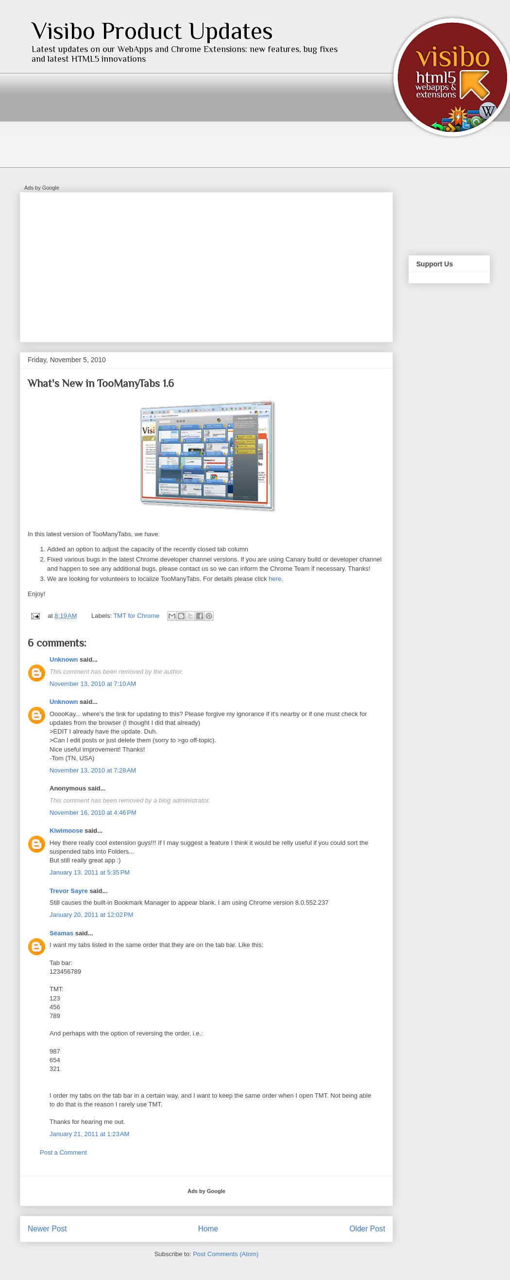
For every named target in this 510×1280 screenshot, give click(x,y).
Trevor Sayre (69, 890)
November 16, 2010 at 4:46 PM (93, 812)
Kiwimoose (66, 830)
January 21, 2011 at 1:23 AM (89, 1134)
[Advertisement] (144, 264)
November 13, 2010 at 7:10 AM (93, 683)
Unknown (64, 659)
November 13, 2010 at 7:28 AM (93, 770)
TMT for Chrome (136, 615)
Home (208, 1229)
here (275, 578)
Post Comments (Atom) (225, 1254)
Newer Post (47, 1229)
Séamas (61, 933)
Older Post (367, 1229)
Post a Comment (63, 1152)
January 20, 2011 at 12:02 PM (91, 914)
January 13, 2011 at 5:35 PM (90, 872)
